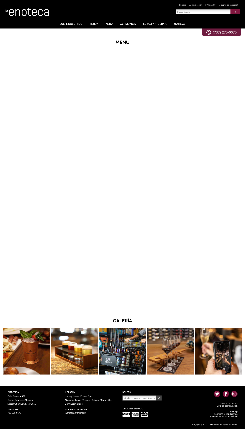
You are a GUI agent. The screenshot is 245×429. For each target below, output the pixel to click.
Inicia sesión (197, 5)
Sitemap (234, 411)
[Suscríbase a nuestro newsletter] (139, 398)
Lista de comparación (227, 406)
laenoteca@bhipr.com (75, 413)
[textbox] (203, 11)
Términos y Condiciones (226, 414)
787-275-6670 (14, 413)
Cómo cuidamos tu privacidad (223, 416)
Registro (182, 5)
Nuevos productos (229, 403)
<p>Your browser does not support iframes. (122, 174)
